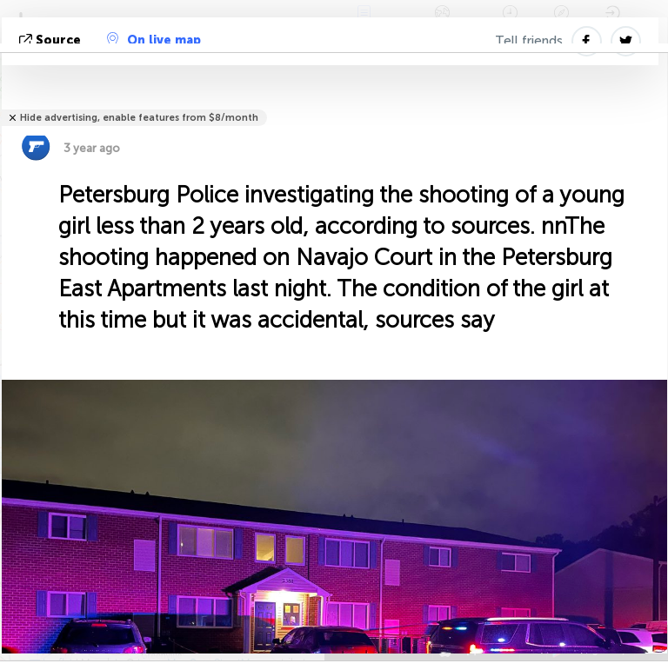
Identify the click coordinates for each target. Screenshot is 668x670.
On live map (154, 40)
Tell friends (529, 41)
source (52, 40)
